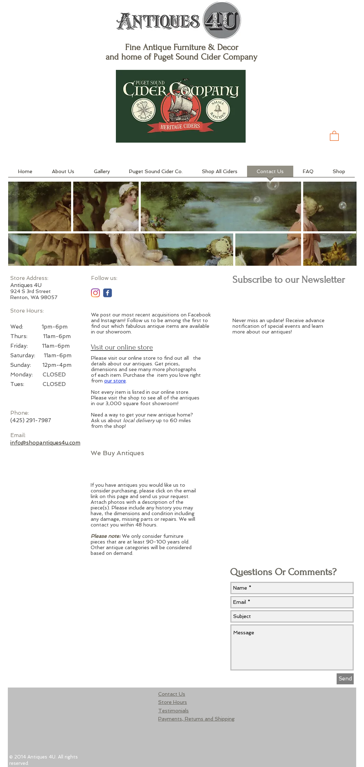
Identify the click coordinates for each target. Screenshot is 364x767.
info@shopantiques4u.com (45, 443)
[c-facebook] (107, 292)
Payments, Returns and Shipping (196, 719)
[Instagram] (95, 292)
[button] (334, 135)
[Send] (345, 678)
